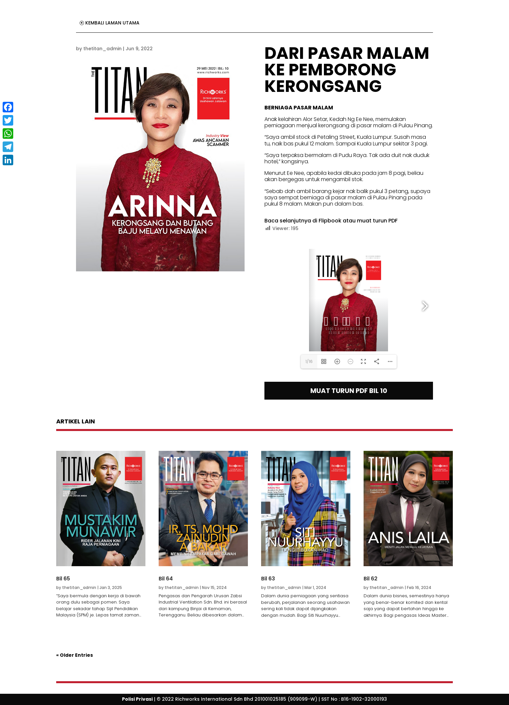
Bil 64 (166, 578)
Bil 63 (268, 578)
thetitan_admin (102, 48)
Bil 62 (370, 578)
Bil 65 (63, 578)
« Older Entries (74, 655)
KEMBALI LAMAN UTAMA (112, 23)
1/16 (309, 361)
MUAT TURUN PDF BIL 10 (348, 390)
